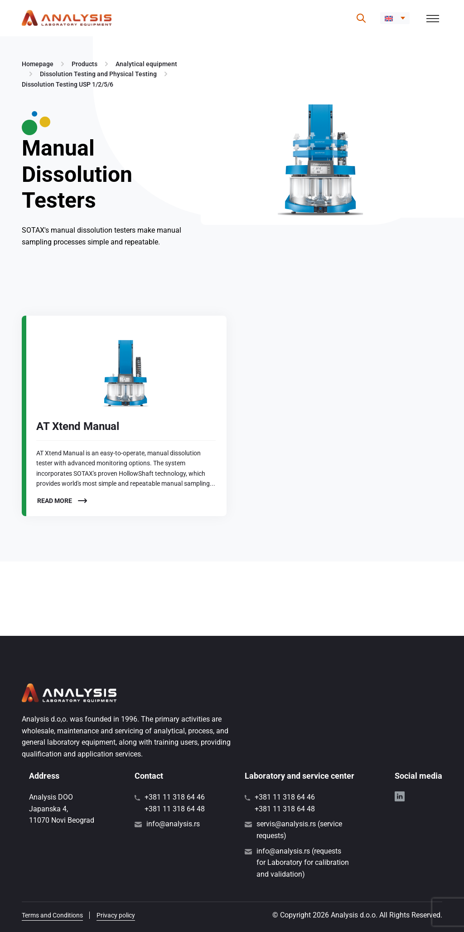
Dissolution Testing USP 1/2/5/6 (67, 84)
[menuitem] (395, 18)
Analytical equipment (146, 64)
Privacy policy (116, 915)
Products (84, 64)
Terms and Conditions (52, 915)
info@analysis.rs (173, 824)
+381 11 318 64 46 (175, 797)
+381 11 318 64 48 (175, 809)
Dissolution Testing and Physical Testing (98, 74)
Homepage (37, 64)
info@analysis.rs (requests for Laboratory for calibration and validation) (302, 862)
